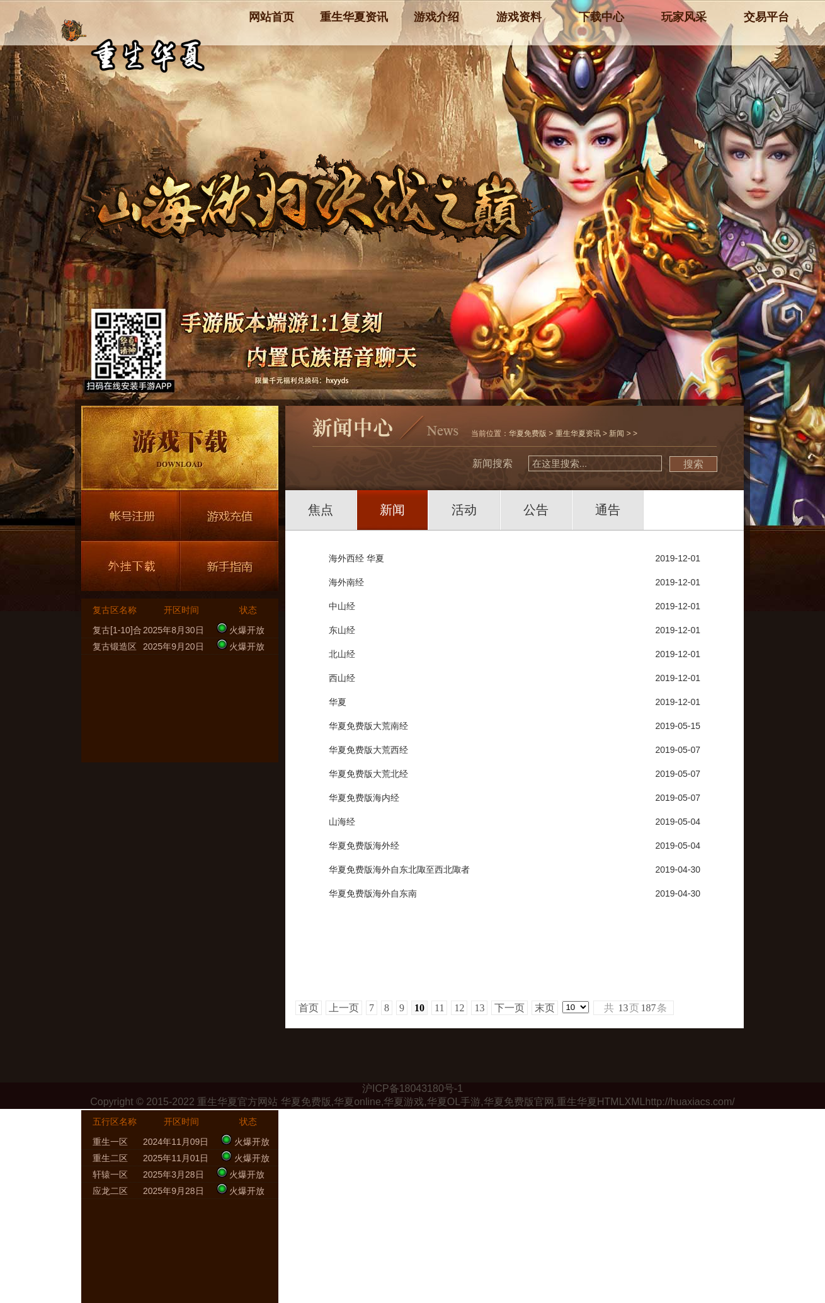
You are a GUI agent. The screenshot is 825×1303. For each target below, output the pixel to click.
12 (459, 1007)
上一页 (344, 1007)
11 (439, 1007)
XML (635, 1101)
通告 (607, 510)
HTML (611, 1101)
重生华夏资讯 (578, 433)
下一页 (509, 1007)
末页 (545, 1007)
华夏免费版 (528, 433)
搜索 (693, 464)
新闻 (616, 433)
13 (479, 1007)
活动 (464, 510)
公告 (536, 510)
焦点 (320, 510)
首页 (309, 1007)
